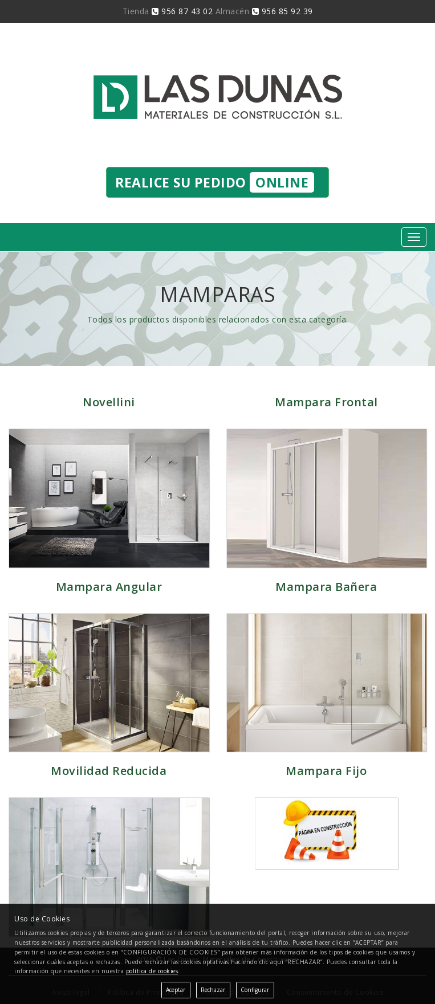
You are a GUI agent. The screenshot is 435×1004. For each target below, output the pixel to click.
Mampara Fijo (326, 770)
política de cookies (152, 971)
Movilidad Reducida (108, 770)
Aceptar (175, 990)
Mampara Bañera (326, 586)
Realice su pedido (214, 182)
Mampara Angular (109, 586)
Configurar (255, 990)
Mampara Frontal (326, 402)
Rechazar (213, 990)
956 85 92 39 (282, 11)
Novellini (109, 402)
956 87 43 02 (182, 11)
